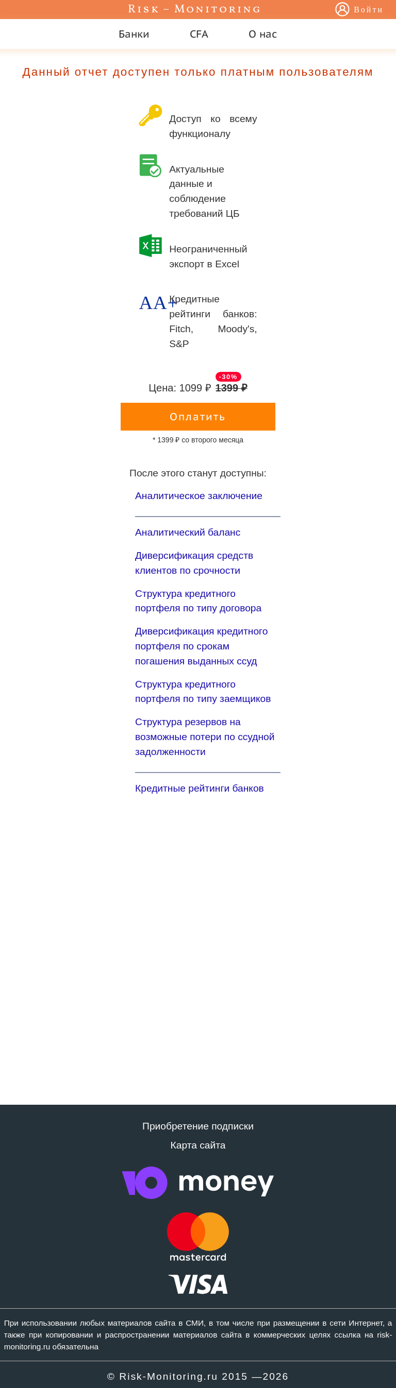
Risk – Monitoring (195, 10)
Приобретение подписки (198, 1126)
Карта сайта (198, 1145)
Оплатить (198, 416)
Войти (369, 10)
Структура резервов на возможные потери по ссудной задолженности (204, 736)
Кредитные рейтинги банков (199, 788)
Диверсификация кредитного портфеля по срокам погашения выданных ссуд (201, 646)
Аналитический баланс (187, 532)
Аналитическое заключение (198, 495)
